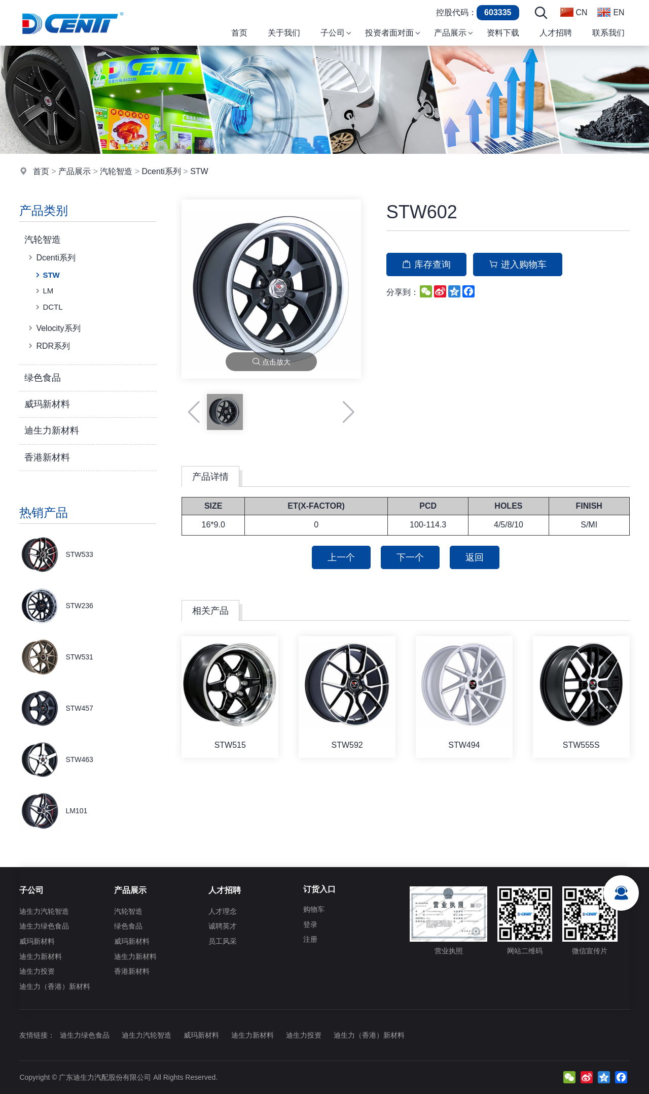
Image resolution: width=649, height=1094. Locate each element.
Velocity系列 (53, 328)
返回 (474, 557)
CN (573, 12)
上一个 (341, 557)
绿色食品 (42, 378)
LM (43, 291)
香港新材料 (47, 457)
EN (610, 12)
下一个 (410, 557)
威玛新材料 (47, 404)
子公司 (31, 890)
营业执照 (448, 920)
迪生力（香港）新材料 (54, 986)
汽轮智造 (116, 171)
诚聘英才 (222, 926)
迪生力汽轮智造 (44, 911)
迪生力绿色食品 (44, 926)
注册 (310, 939)
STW (199, 171)
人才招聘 (224, 890)
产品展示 (74, 171)
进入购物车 (518, 264)
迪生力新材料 (51, 430)
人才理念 (222, 911)
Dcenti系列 (161, 171)
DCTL (47, 307)
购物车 (313, 909)
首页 (41, 171)
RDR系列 (48, 346)
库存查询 (426, 264)
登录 (310, 924)
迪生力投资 (37, 971)
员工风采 (222, 941)
